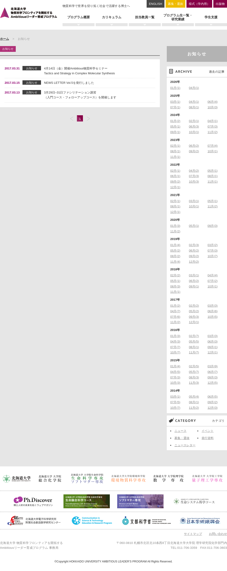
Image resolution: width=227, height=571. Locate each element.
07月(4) (213, 145)
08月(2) (175, 256)
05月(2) (175, 250)
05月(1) (175, 126)
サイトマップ (193, 534)
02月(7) (194, 336)
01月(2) (175, 121)
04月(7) (175, 311)
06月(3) (194, 126)
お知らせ (197, 54)
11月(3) (194, 382)
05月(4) (194, 396)
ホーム (4, 39)
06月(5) (213, 396)
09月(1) (175, 132)
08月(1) (194, 107)
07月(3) (213, 126)
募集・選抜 (175, 4)
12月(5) (213, 382)
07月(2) (213, 281)
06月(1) (175, 176)
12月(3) (213, 407)
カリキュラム (111, 17)
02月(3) (194, 245)
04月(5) (175, 372)
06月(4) (213, 101)
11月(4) (175, 261)
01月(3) (175, 226)
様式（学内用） (199, 4)
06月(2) (194, 145)
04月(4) (213, 275)
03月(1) (175, 101)
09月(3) (213, 226)
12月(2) (194, 261)
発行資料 (208, 438)
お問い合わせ (218, 534)
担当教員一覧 (144, 17)
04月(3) (175, 341)
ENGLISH (155, 4)
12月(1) (175, 187)
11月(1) (175, 157)
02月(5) (194, 366)
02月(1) (194, 121)
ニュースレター (184, 445)
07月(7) (175, 347)
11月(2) (213, 132)
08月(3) (175, 286)
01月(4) (175, 245)
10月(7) (213, 256)
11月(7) (194, 352)
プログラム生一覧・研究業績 (177, 17)
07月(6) (175, 316)
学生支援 (211, 17)
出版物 (220, 4)
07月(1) (175, 107)
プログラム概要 (78, 17)
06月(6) (213, 311)
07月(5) (175, 402)
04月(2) (194, 170)
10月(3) (213, 107)
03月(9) (213, 366)
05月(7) (194, 372)
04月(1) (194, 88)
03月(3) (213, 305)
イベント (208, 431)
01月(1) (175, 88)
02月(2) (175, 275)
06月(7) (213, 372)
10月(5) (213, 316)
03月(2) (213, 245)
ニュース (180, 431)
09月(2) (194, 151)
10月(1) (194, 132)
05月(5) (194, 341)
